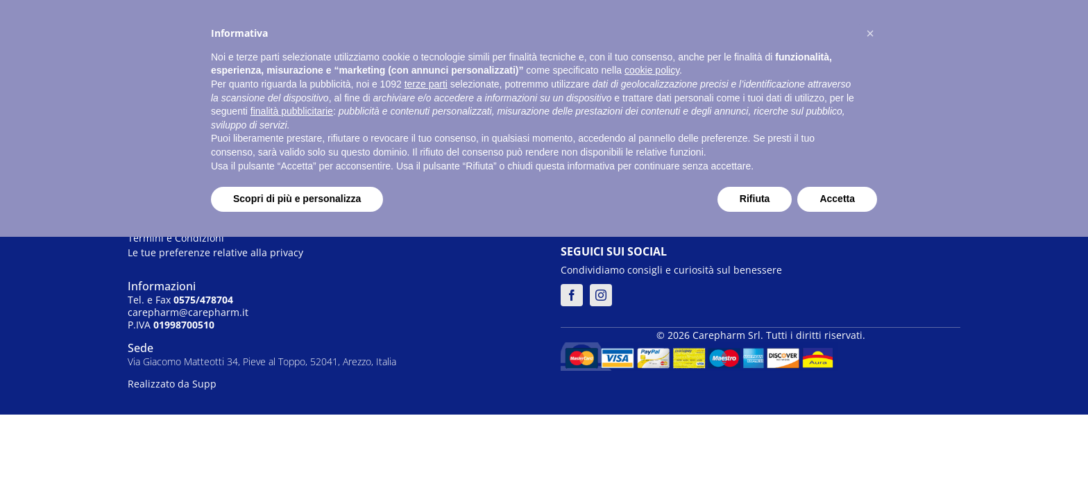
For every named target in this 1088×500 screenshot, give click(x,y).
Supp (204, 383)
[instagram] (601, 295)
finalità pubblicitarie (291, 111)
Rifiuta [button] (755, 198)
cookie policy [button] (651, 70)
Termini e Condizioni (176, 237)
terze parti (426, 84)
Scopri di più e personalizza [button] (297, 198)
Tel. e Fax (180, 299)
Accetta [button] (837, 198)
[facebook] (572, 295)
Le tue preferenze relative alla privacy (215, 252)
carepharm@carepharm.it (188, 312)
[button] (870, 33)
